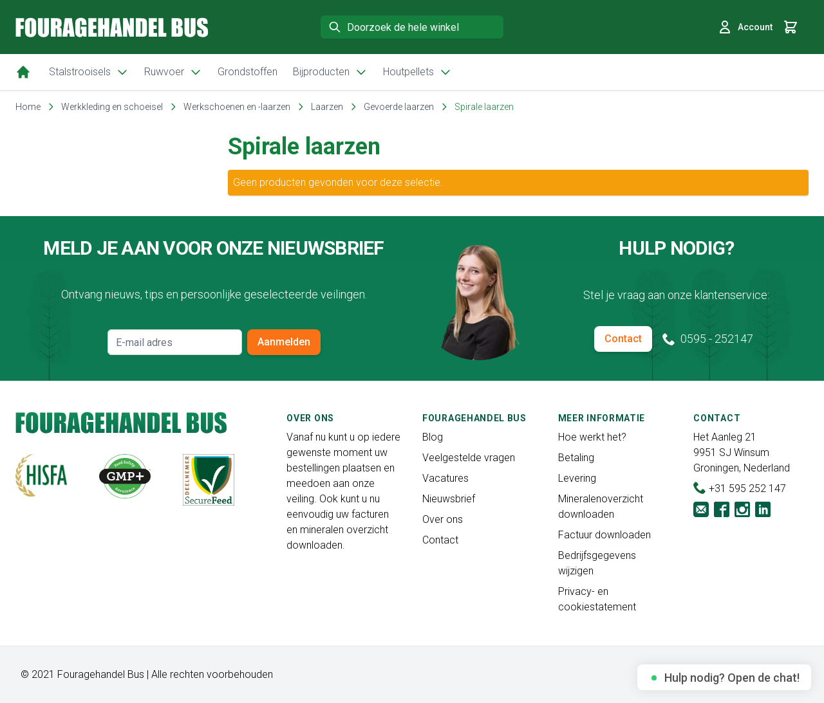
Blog (432, 437)
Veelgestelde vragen (468, 458)
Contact (623, 339)
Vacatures (445, 478)
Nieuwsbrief (448, 499)
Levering (577, 478)
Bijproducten (330, 72)
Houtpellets (417, 72)
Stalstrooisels (89, 72)
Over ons (442, 519)
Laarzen (327, 107)
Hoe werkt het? (592, 437)
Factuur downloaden (604, 535)
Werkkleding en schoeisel (112, 107)
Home (28, 107)
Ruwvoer (173, 72)
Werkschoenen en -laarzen (236, 107)
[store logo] (112, 27)
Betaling (576, 458)
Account (744, 27)
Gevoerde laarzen (399, 107)
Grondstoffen (247, 72)
